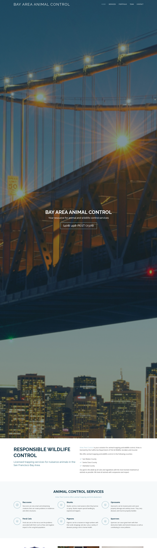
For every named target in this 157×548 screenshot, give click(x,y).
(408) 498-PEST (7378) (78, 225)
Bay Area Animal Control (42, 4)
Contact (140, 4)
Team (132, 4)
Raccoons (27, 502)
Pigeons (70, 519)
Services (112, 4)
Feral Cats (27, 519)
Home (103, 4)
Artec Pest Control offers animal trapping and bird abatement (78, 497)
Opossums (115, 502)
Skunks (70, 502)
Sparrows (115, 519)
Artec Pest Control (86, 447)
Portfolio (123, 4)
